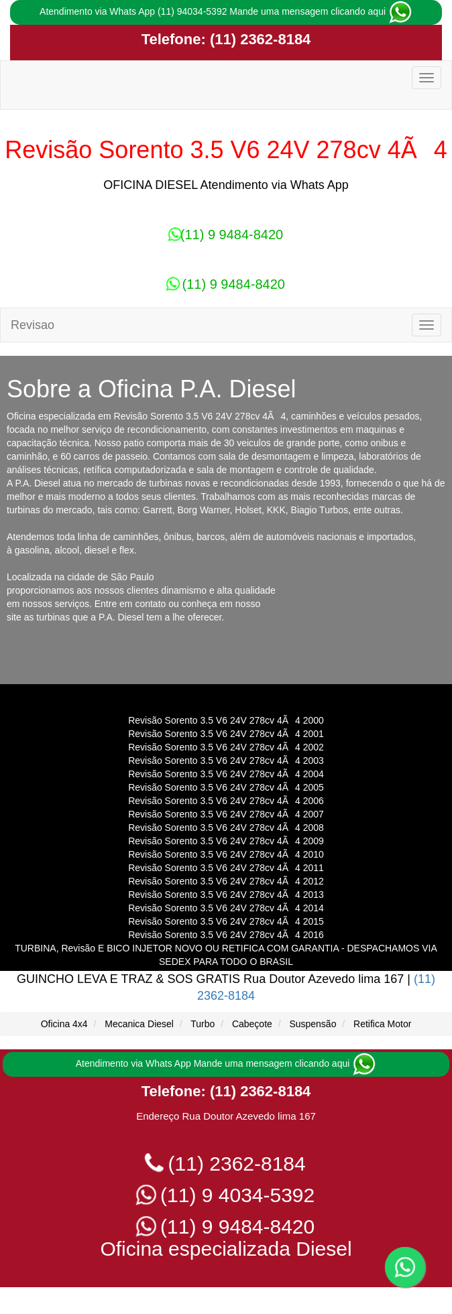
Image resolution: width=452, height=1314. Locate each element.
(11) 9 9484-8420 (226, 234)
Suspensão (312, 1024)
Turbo (202, 1024)
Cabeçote (252, 1024)
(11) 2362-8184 (258, 39)
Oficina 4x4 (64, 1024)
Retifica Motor (382, 1024)
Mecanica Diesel (139, 1024)
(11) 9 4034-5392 (226, 1195)
